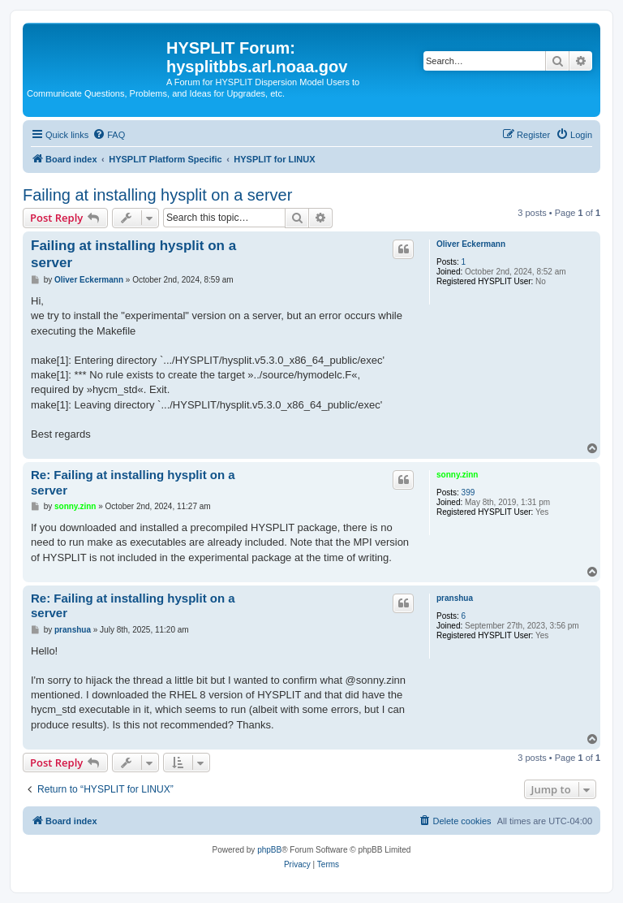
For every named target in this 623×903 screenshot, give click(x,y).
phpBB (269, 849)
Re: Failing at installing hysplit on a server (133, 482)
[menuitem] (108, 135)
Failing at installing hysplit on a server (157, 195)
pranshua (454, 598)
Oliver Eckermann (470, 244)
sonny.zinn (457, 474)
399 (468, 492)
